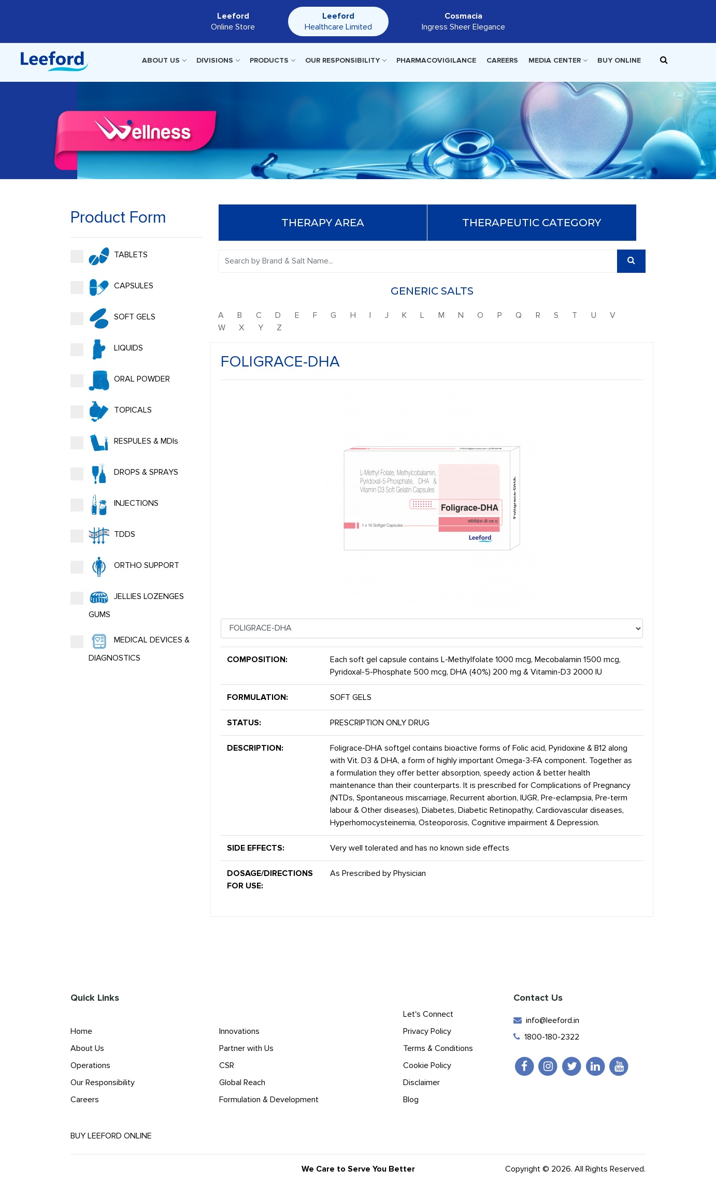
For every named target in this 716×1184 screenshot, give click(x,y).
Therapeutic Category (531, 222)
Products (272, 60)
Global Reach (242, 1082)
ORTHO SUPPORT (124, 567)
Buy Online (619, 60)
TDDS (102, 535)
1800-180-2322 (546, 1037)
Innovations (239, 1031)
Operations (90, 1065)
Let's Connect (428, 1014)
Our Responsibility (345, 60)
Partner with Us (246, 1048)
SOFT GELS (112, 318)
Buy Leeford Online (120, 1136)
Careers (502, 60)
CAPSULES (111, 287)
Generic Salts (432, 291)
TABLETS (109, 256)
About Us (164, 60)
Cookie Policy (427, 1065)
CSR (226, 1065)
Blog (411, 1099)
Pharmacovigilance (436, 60)
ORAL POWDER (120, 380)
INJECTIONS (114, 504)
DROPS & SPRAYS (124, 473)
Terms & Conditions (438, 1048)
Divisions (217, 60)
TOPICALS (111, 411)
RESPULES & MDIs (124, 442)
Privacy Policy (427, 1031)
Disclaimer (421, 1082)
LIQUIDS (106, 349)
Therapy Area (322, 222)
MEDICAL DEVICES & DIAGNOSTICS (130, 647)
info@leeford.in (546, 1020)
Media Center (557, 60)
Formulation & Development (269, 1099)
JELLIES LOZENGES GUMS (127, 604)
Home (81, 1031)
